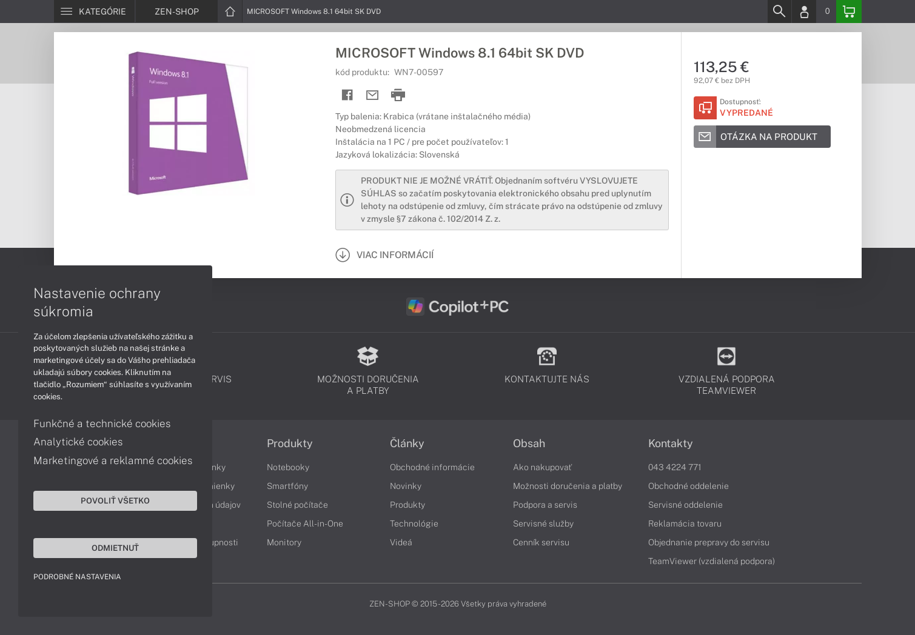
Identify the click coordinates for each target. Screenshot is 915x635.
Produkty (290, 443)
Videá (401, 542)
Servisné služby (543, 523)
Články (407, 443)
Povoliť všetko (115, 500)
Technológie (414, 523)
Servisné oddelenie (685, 505)
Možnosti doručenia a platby (567, 486)
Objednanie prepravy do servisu (708, 542)
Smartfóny (287, 486)
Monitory (284, 542)
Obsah (529, 443)
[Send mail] (372, 95)
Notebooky (288, 467)
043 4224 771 (675, 467)
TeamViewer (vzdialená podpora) (711, 561)
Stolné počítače (297, 505)
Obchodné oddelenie (688, 486)
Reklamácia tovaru (685, 523)
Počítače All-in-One (305, 523)
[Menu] (94, 11)
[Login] (804, 11)
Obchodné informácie (432, 467)
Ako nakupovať (542, 467)
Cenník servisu (541, 542)
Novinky (405, 486)
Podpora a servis (545, 505)
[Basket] (849, 11)
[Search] (779, 11)
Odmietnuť (115, 548)
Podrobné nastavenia (77, 577)
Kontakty (670, 443)
